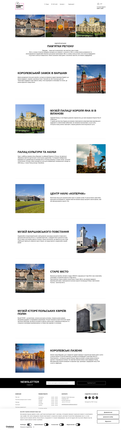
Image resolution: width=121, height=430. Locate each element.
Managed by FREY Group (91, 402)
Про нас (17, 397)
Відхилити (108, 421)
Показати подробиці (26, 427)
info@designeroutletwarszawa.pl (69, 404)
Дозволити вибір (108, 417)
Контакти (17, 404)
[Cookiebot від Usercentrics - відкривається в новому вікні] (10, 427)
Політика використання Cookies (23, 399)
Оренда (17, 402)
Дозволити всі (108, 412)
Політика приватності (20, 407)
